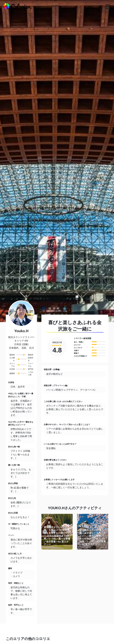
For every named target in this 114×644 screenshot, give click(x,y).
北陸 (23, 348)
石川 (31, 348)
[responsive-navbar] (108, 7)
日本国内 (13, 348)
